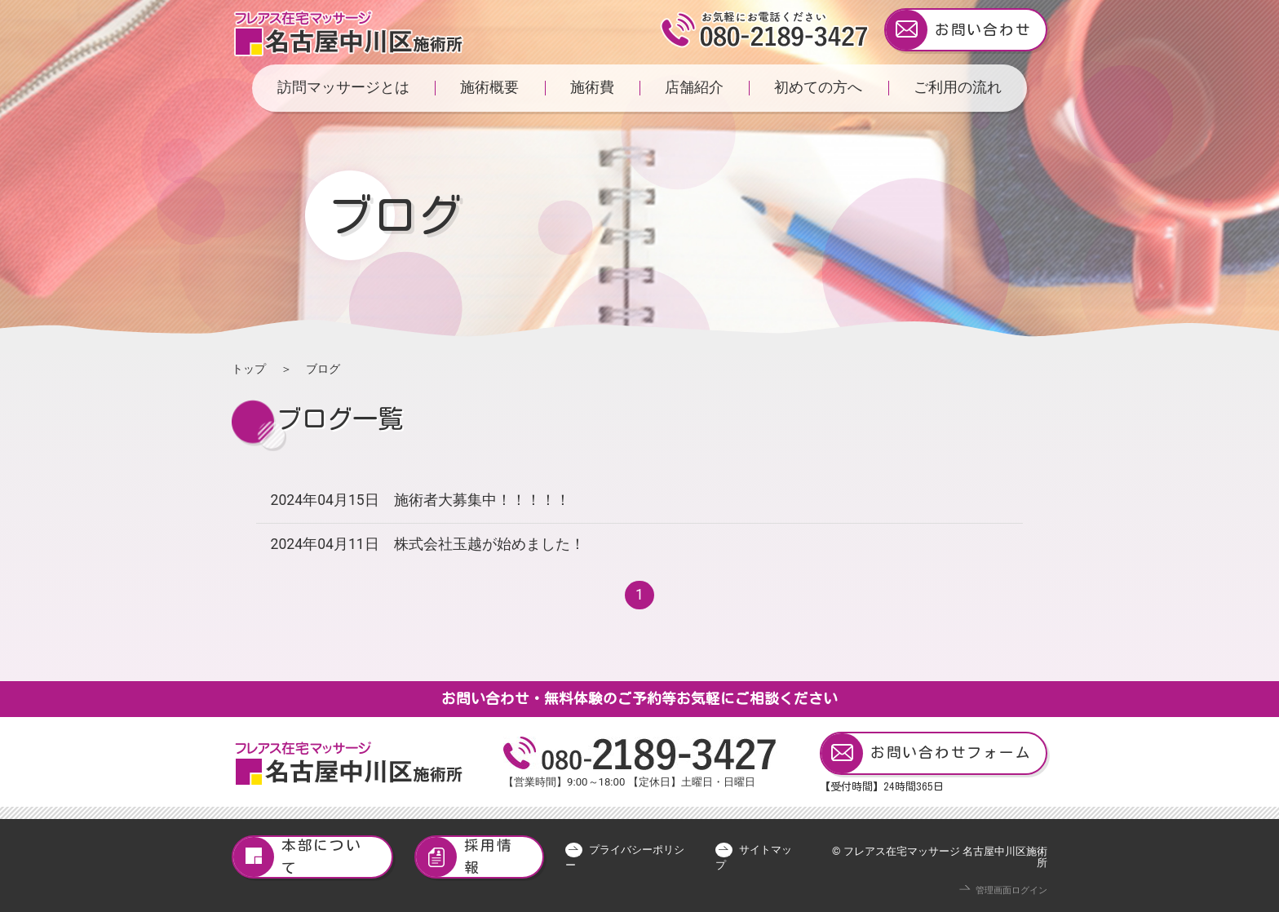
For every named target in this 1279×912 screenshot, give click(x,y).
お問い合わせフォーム (926, 753)
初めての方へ (818, 87)
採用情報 (464, 857)
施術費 (592, 87)
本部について (297, 857)
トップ (249, 368)
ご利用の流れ (958, 87)
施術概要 (489, 87)
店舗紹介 (694, 87)
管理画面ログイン (1011, 890)
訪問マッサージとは (343, 87)
